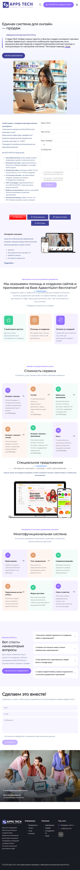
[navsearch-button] (40, 5)
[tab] (17, 217)
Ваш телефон (59, 143)
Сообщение (59, 159)
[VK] (60, 837)
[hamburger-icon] (77, 5)
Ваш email (59, 134)
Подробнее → (9, 263)
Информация (49, 828)
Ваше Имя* (59, 126)
